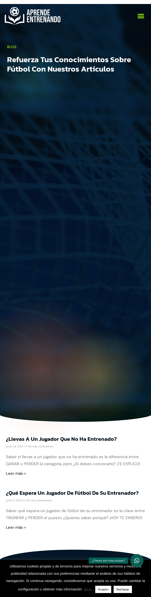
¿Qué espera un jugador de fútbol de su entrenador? (72, 493)
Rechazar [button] (122, 589)
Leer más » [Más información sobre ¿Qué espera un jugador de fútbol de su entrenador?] (16, 527)
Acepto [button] (103, 589)
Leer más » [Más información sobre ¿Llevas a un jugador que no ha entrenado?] (16, 473)
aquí (88, 589)
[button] (141, 16)
